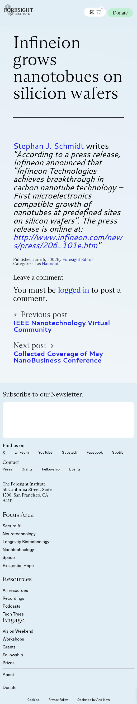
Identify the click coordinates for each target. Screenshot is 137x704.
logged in (73, 290)
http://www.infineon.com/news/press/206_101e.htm (67, 241)
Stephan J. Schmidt (48, 145)
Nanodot (50, 263)
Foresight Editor (78, 259)
